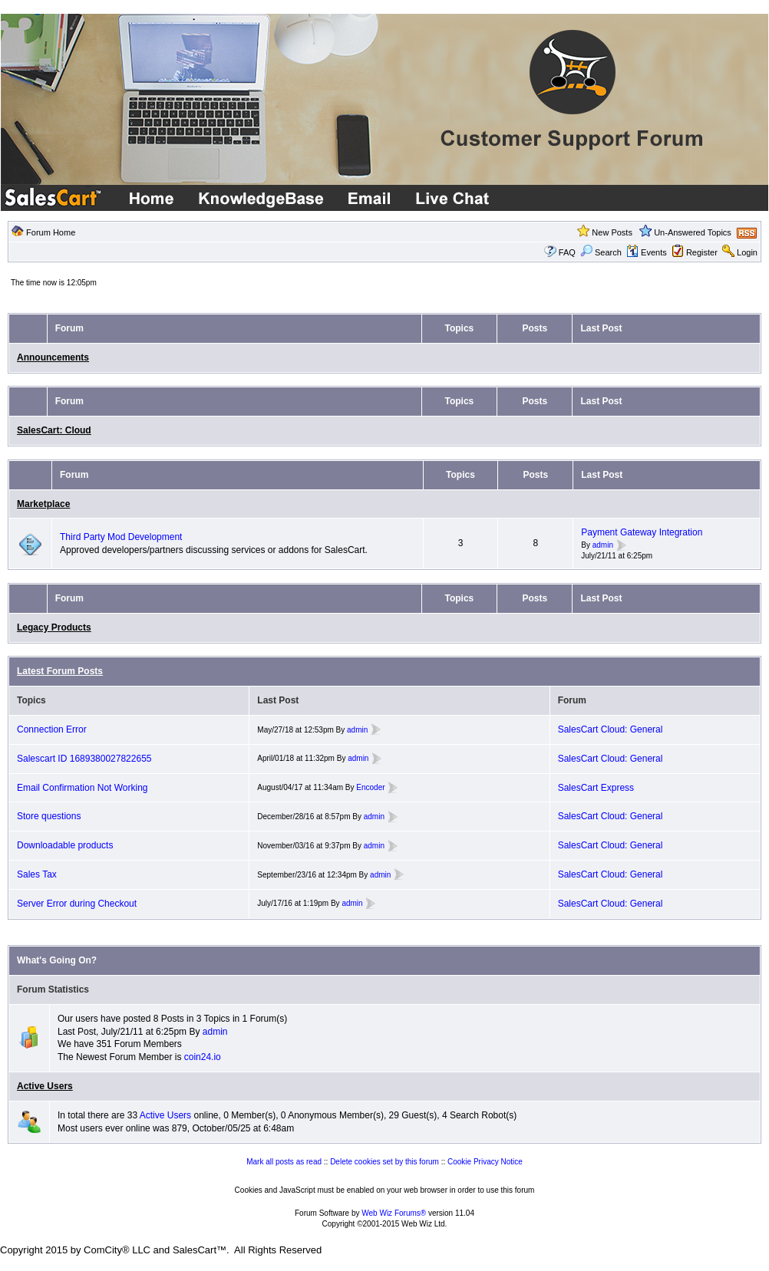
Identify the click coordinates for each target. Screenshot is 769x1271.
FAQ (567, 252)
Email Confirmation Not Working (82, 787)
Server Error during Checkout (77, 903)
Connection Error (52, 729)
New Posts (612, 232)
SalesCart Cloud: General (610, 729)
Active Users (45, 1086)
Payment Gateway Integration (641, 532)
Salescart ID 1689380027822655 (84, 758)
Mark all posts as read (284, 1161)
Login (747, 252)
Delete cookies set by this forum (384, 1161)
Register (702, 252)
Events (646, 252)
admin (602, 545)
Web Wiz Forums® (393, 1213)
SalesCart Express (596, 787)
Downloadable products (65, 845)
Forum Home (50, 232)
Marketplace (43, 504)
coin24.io (202, 1057)
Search (601, 252)
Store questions (49, 816)
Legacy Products (54, 627)
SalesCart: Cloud (54, 430)
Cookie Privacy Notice (485, 1161)
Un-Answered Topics (692, 232)
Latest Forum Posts (60, 671)
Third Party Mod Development (121, 537)
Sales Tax (37, 874)
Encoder (370, 787)
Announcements (53, 357)
